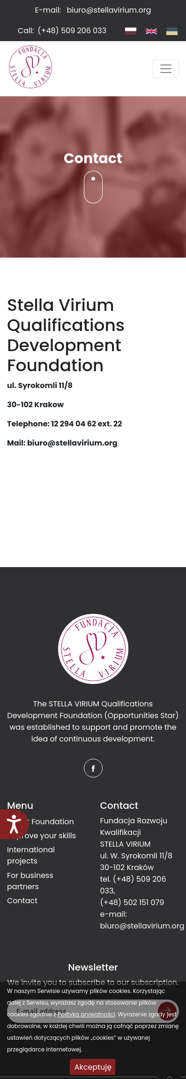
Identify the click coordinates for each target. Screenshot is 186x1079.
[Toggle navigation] (166, 68)
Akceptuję (93, 1067)
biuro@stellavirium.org (142, 926)
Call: (62, 30)
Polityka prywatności (86, 1014)
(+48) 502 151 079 (132, 902)
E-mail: (93, 10)
